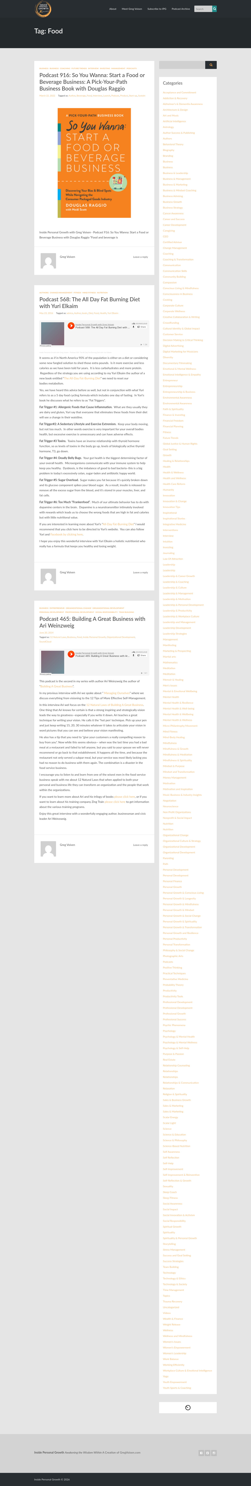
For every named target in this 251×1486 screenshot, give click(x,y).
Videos (167, 1312)
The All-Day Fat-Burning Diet (82, 378)
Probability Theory (173, 984)
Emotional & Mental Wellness (179, 368)
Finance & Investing (174, 414)
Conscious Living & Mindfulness (181, 288)
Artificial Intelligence (174, 121)
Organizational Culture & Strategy (182, 840)
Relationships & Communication (181, 1082)
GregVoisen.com (130, 1452)
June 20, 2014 (46, 632)
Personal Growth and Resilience (180, 932)
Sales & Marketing (173, 1105)
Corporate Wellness (174, 311)
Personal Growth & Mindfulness (181, 904)
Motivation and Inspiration (178, 788)
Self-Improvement (173, 1168)
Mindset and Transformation (178, 771)
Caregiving (169, 230)
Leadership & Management (178, 593)
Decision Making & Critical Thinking (183, 339)
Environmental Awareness (177, 397)
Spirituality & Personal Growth (180, 1238)
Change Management (61, 292)
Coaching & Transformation (178, 259)
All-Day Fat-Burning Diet (118, 524)
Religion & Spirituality (175, 1094)
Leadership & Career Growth (179, 575)
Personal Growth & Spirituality (180, 921)
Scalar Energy (170, 1117)
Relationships (170, 1071)
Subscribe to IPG (156, 8)
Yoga (165, 1376)
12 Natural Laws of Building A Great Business (114, 705)
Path (165, 863)
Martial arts (169, 656)
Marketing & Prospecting (177, 650)
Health (103, 313)
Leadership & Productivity (177, 610)
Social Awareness (172, 1203)
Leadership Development (177, 627)
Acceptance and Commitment (179, 92)
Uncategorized (171, 1307)
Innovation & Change (175, 501)
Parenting (168, 858)
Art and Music (171, 115)
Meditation (169, 668)
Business (43, 68)
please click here (124, 796)
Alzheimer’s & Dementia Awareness (183, 103)
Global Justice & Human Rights (180, 443)
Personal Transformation (176, 944)
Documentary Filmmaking (177, 362)
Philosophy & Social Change (178, 950)
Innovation (169, 495)
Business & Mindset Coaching (179, 190)
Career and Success (174, 219)
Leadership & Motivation (177, 599)
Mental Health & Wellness (177, 719)
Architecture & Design (175, 109)
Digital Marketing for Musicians (180, 351)
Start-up (133, 95)
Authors (44, 292)
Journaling (168, 552)
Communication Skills (175, 270)
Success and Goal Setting (177, 1255)
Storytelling (169, 1243)
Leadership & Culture (174, 587)
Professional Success (174, 1019)
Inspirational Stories (174, 518)
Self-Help (168, 1163)
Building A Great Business (56, 686)
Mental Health (171, 696)
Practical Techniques (174, 973)
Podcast (115, 95)
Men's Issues (170, 685)
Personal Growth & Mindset (178, 909)
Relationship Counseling (176, 1065)
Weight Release (171, 1324)
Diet (91, 313)
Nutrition (102, 292)
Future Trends (79, 68)
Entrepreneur (57, 608)
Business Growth (172, 201)
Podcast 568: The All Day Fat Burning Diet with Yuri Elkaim (91, 352)
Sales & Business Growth (177, 1099)
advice (70, 313)
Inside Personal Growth (55, 9)
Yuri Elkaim (112, 313)
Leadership (169, 564)
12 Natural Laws (58, 637)
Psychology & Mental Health (179, 1036)
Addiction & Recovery (175, 98)
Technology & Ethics (174, 1278)
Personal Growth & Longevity (179, 898)
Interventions (170, 529)
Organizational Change (78, 608)
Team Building (126, 612)
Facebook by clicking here (66, 534)
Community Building (174, 276)
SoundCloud (45, 641)
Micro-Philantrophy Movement (180, 725)
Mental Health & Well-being (178, 708)
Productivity (170, 990)
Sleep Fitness (170, 1197)
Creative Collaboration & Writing (181, 316)
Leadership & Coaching (176, 581)
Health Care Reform (174, 483)
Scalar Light (169, 1122)
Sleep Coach (170, 1192)
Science (167, 1128)
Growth (167, 455)
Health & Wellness (173, 472)
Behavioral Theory (173, 144)
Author (72, 95)
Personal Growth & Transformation (182, 927)
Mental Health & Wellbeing (178, 714)
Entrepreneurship (172, 385)
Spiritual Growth (172, 1226)
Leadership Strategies (175, 633)
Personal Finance (172, 881)
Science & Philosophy (175, 1140)
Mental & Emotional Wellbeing (180, 691)
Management (118, 68)
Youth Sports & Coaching (177, 1387)
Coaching (65, 68)
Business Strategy (173, 207)
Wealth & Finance (173, 1318)
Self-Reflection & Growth (177, 1180)
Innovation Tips (171, 506)
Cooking (167, 299)
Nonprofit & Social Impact (177, 817)
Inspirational (170, 512)
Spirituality (169, 1232)
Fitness (77, 292)
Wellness (168, 1330)
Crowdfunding (171, 322)
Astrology (168, 126)
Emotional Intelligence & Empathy (182, 374)
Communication (172, 265)
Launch (106, 95)
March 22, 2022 (47, 95)
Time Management (173, 1289)
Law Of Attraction (173, 558)
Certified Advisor (172, 242)
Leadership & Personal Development (183, 604)
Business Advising (173, 196)
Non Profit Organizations (177, 812)
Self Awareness (171, 1151)
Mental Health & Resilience (178, 702)
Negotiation (169, 800)
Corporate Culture (173, 305)
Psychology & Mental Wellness (180, 1042)
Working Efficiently (173, 1364)
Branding (168, 155)
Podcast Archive (181, 8)
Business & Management (177, 178)
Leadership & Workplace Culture (181, 616)
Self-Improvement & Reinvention (181, 1174)
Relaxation (169, 1088)
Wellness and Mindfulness (177, 1335)
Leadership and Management (179, 622)
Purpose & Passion (173, 1053)
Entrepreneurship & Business (179, 391)
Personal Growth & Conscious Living (183, 892)
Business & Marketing (175, 184)
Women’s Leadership (174, 1353)
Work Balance (171, 1358)
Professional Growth (174, 1013)
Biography (168, 149)
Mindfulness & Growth (175, 748)
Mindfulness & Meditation (177, 754)
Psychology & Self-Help (176, 1048)
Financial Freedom (173, 420)
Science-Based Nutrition (176, 1145)
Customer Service (173, 334)
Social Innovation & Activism (179, 1215)
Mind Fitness (89, 292)
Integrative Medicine (174, 524)
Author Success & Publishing (179, 132)
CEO (165, 236)
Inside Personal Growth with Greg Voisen (54, 352)
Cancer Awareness (173, 213)
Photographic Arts (173, 955)
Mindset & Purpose (174, 765)
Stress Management (174, 1249)
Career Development (174, 224)
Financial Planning (173, 426)
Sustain (141, 95)
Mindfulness (170, 742)
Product (124, 95)
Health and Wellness (174, 478)
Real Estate (169, 1059)
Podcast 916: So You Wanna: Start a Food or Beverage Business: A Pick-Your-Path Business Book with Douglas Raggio (92, 82)
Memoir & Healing (173, 679)
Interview (93, 68)
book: (84, 313)
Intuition (168, 541)
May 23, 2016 (46, 313)
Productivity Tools (173, 996)
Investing (105, 68)
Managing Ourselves (117, 693)
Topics (166, 1295)
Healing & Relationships (176, 460)
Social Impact (170, 1209)
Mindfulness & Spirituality (177, 760)
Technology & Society (175, 1284)
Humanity (168, 489)
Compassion (170, 282)
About (112, 8)
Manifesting (169, 645)
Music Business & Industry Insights (182, 794)
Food (89, 95)
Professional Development (79, 612)
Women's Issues (172, 1341)
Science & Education (174, 1134)
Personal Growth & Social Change (182, 915)
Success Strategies (173, 1261)
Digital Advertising (173, 345)
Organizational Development (108, 608)
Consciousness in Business (178, 293)
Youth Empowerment (175, 1381)
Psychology (169, 1030)
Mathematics (170, 662)
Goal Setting (170, 449)
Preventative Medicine (175, 978)
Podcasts (132, 68)
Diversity (168, 357)
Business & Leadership (175, 172)
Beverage (81, 95)
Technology (169, 1272)
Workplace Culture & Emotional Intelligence (187, 1370)
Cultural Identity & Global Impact (181, 328)
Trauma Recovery (172, 1301)
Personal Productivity (175, 938)
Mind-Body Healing (174, 737)
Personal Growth (172, 886)
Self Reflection (171, 1157)
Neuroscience (170, 806)
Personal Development (51, 612)
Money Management (174, 777)
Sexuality (168, 1186)
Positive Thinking (172, 967)
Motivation (169, 783)
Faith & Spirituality (173, 409)
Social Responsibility (106, 612)
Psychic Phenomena (174, 1025)
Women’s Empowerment (176, 1347)
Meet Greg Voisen (132, 8)
